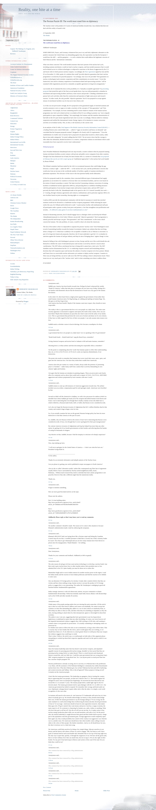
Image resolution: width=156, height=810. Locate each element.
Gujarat (12, 131)
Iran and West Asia (16, 150)
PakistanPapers (15, 242)
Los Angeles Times (16, 227)
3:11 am (50, 745)
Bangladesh (13, 113)
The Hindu (46, 35)
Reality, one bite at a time (39, 9)
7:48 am (50, 545)
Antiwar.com (14, 197)
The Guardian (14, 211)
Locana (12, 264)
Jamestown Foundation (17, 88)
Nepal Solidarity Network (18, 232)
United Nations (15, 182)
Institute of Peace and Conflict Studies (22, 85)
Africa (12, 110)
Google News (14, 208)
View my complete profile (26, 295)
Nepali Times (14, 229)
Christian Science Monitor (18, 203)
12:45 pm (50, 768)
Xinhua (12, 253)
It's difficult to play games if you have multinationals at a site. (68, 210)
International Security (17, 145)
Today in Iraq (14, 277)
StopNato (13, 245)
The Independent (15, 219)
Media (12, 163)
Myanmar (13, 166)
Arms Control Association (18, 67)
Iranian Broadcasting (16, 221)
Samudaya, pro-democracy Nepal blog (22, 271)
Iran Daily (13, 224)
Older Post (106, 790)
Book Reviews (14, 115)
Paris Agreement (90, 72)
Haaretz (12, 213)
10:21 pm (50, 327)
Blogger (26, 301)
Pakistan (12, 174)
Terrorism (13, 179)
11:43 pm (50, 380)
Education (13, 123)
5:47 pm (50, 775)
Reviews (13, 54)
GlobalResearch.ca (16, 77)
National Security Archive (18, 90)
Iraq (11, 153)
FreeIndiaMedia (15, 266)
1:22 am (50, 598)
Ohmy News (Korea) (16, 240)
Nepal (12, 168)
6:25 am (50, 520)
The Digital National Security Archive (22, 75)
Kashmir (13, 155)
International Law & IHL (18, 142)
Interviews (13, 147)
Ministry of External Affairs (18, 96)
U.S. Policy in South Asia (18, 184)
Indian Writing (14, 269)
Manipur (13, 161)
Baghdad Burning (15, 274)
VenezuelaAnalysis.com (17, 248)
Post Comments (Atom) (58, 795)
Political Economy (16, 176)
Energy (12, 126)
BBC (11, 200)
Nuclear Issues (59, 273)
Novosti (12, 237)
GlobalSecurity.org (16, 80)
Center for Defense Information (19, 69)
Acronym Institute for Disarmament (21, 64)
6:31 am (50, 531)
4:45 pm (50, 643)
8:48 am (50, 752)
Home (77, 790)
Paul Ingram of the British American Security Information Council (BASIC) (84, 127)
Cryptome (13, 72)
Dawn (12, 205)
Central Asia (14, 121)
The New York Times (16, 235)
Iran (51, 273)
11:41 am (50, 558)
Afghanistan (14, 108)
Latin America (14, 158)
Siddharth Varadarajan (28, 289)
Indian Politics (14, 139)
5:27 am (50, 482)
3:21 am (50, 437)
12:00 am (50, 760)
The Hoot (13, 83)
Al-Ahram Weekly (16, 195)
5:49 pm (50, 783)
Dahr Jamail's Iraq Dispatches (19, 279)
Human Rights (14, 134)
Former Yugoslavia (16, 129)
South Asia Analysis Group (18, 93)
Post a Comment (47, 787)
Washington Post (15, 250)
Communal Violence (16, 118)
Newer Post (46, 790)
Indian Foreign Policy (17, 137)
